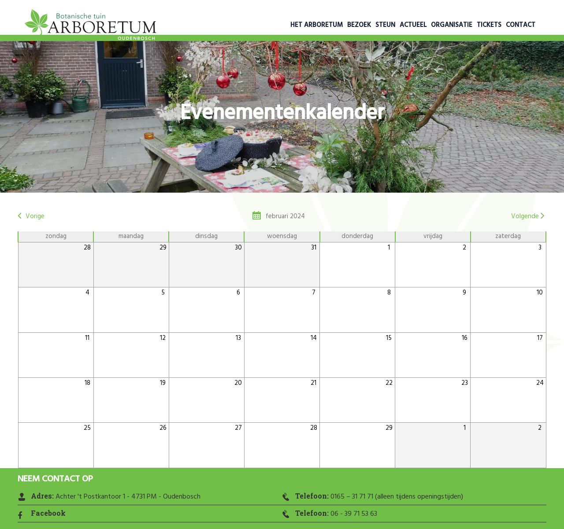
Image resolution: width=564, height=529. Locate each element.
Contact (520, 25)
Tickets (489, 25)
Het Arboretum (316, 25)
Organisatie (451, 25)
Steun (385, 25)
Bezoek (359, 25)
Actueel (413, 25)
